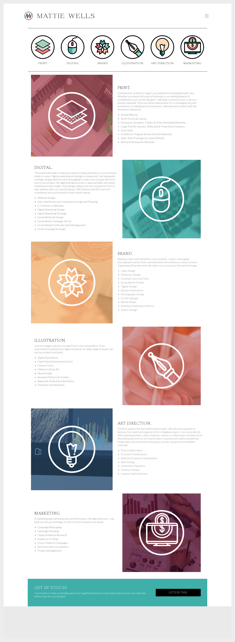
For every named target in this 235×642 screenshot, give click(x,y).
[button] (178, 593)
